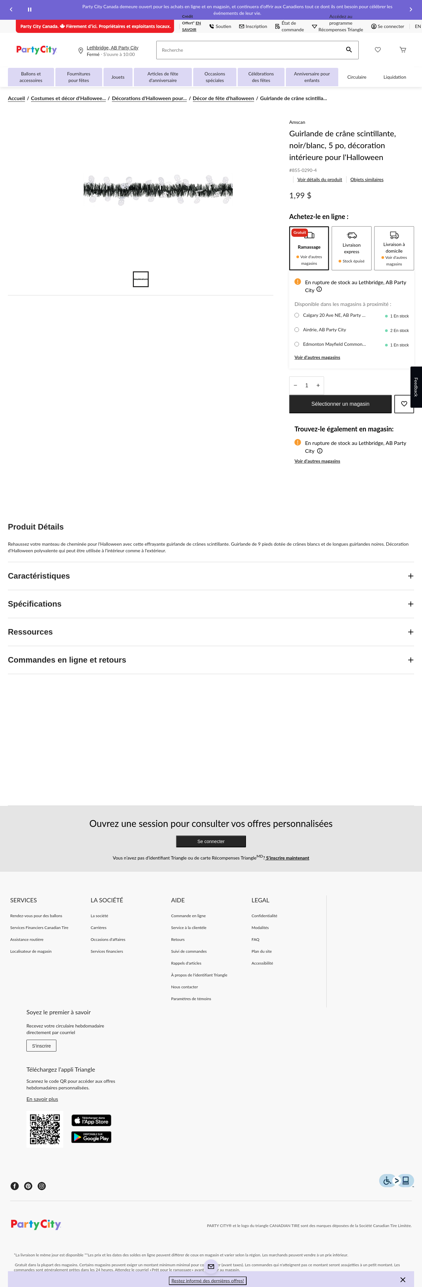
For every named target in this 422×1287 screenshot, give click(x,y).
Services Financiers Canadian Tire (39, 927)
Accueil (16, 98)
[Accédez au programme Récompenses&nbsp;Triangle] (340, 26)
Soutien (220, 26)
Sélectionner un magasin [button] (341, 404)
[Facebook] (15, 1186)
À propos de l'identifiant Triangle (199, 974)
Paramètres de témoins (191, 998)
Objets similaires (366, 179)
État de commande (289, 26)
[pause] (29, 10)
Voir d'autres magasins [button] (317, 357)
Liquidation (394, 77)
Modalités (260, 927)
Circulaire (357, 77)
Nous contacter (184, 986)
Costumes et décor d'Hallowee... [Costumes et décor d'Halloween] (68, 98)
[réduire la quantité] (318, 386)
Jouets (118, 77)
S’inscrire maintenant (287, 858)
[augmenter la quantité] (295, 386)
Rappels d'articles (186, 963)
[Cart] (403, 50)
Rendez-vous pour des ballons (36, 915)
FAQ (255, 939)
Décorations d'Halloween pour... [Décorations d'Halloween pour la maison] (149, 98)
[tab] (309, 248)
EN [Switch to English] (418, 26)
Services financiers (107, 951)
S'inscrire (41, 1046)
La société (99, 915)
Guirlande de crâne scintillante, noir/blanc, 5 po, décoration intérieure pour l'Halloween (342, 145)
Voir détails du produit (319, 179)
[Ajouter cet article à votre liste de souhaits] (404, 404)
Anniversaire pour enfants (312, 77)
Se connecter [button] (387, 26)
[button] (349, 50)
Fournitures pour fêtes (78, 77)
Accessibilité (262, 963)
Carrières (98, 927)
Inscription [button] (253, 26)
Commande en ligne (188, 915)
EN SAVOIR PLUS (191, 29)
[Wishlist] (378, 50)
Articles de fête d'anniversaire (162, 77)
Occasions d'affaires (108, 939)
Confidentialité (264, 915)
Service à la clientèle (188, 927)
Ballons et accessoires (30, 77)
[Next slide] (410, 10)
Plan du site (262, 951)
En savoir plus (42, 1099)
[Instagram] (42, 1186)
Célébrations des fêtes (261, 77)
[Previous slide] (11, 10)
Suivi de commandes (189, 951)
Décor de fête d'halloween (223, 98)
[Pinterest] (28, 1186)
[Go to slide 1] (141, 279)
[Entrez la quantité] (306, 385)
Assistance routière (27, 939)
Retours (178, 939)
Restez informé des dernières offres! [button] (207, 1280)
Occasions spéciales (214, 77)
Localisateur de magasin (30, 951)
